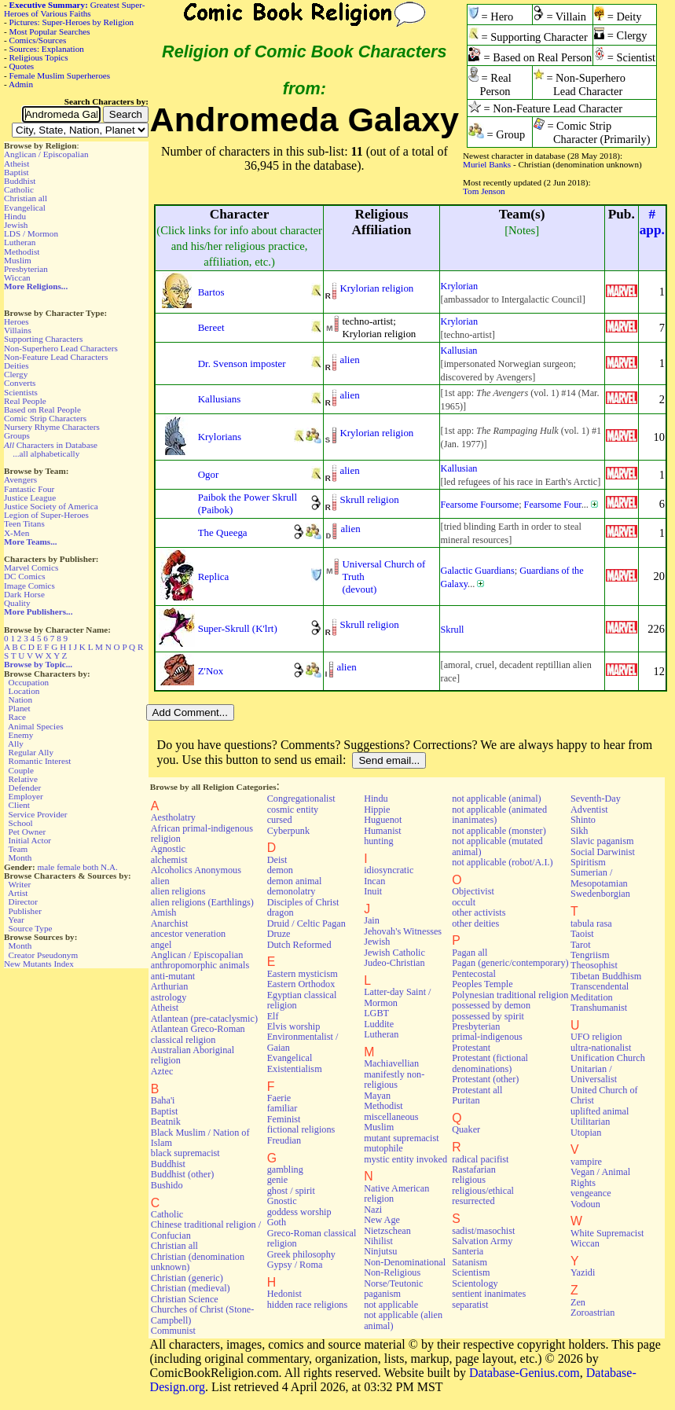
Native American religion (396, 1193)
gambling (285, 1169)
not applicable (391, 1304)
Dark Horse (24, 594)
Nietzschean (387, 1230)
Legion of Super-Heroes (46, 515)
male (46, 867)
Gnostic (282, 1200)
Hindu (15, 216)
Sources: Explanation (46, 48)
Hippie (377, 809)
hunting (378, 840)
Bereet (211, 327)
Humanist (383, 830)
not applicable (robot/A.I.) (502, 862)
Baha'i (163, 1100)
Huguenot (383, 819)
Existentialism (294, 1068)
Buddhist (19, 180)
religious (469, 1179)
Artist (18, 893)
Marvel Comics (31, 567)
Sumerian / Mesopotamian (599, 877)
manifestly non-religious (394, 1079)
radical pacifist (480, 1159)
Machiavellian (391, 1063)
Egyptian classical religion (302, 1000)
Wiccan (17, 277)
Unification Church (607, 1057)
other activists (478, 912)
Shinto (583, 819)
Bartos (211, 292)
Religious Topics (38, 57)
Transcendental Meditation (599, 991)
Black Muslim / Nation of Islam (200, 1137)
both (90, 867)
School (21, 823)
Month (20, 857)
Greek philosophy (301, 1254)
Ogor (208, 474)
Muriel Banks (487, 164)
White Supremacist (607, 1233)
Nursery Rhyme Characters (52, 426)
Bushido (167, 1185)
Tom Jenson (484, 191)
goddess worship (299, 1211)
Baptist (16, 172)
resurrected (473, 1200)
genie (277, 1179)
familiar (282, 1108)
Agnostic (168, 848)
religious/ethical (483, 1190)
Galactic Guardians (478, 570)
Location (24, 691)
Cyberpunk (288, 830)
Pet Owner (27, 831)
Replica (213, 576)
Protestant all (477, 1090)
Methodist (21, 251)
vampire (586, 1161)
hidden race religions (307, 1304)
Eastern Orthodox (301, 984)
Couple (21, 770)
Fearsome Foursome (480, 504)
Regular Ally (31, 752)
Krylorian (460, 286)
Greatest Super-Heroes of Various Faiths (74, 9)
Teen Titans (24, 523)
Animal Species (36, 726)
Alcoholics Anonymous (196, 870)
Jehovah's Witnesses (403, 931)
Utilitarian (590, 1121)
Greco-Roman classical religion (312, 1238)
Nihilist (378, 1241)
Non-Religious (392, 1272)
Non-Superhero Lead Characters (61, 348)
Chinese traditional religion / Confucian (206, 1229)
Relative (23, 779)
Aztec (162, 1071)
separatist (470, 1304)
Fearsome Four (552, 504)
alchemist (169, 859)
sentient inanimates (489, 1293)
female (68, 867)
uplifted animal (599, 1111)
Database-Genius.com (524, 1372)
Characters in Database (50, 445)
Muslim (17, 260)
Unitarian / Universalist (593, 1074)
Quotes (22, 66)
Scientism (471, 1272)
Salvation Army (482, 1241)
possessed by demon (491, 1005)
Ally (16, 743)
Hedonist (284, 1293)
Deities (16, 365)
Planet (20, 708)
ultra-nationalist (600, 1047)
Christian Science (184, 1299)
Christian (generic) (187, 1277)
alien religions (178, 891)
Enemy (21, 735)
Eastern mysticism (302, 973)
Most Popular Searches (49, 31)
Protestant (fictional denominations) (490, 1063)
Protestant (471, 1047)
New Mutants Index (39, 963)
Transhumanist (598, 1007)
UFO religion (596, 1036)
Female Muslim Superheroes (60, 75)
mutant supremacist (401, 1138)
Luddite (379, 1024)
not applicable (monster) (499, 830)
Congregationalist (301, 798)
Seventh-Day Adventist (595, 803)
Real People (25, 401)
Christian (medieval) (190, 1288)
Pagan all (469, 952)
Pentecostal (474, 973)
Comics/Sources (38, 40)
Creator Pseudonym (44, 955)
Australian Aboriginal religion (192, 1055)
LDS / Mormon (31, 233)
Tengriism (589, 954)
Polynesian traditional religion (510, 995)
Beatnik (166, 1121)
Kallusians (219, 399)
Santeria (467, 1251)
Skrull (452, 629)
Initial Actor (30, 840)
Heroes (16, 321)
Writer (19, 884)
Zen (577, 1302)
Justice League (30, 497)
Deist (277, 859)
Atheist (16, 163)
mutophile (383, 1148)
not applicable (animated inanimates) (499, 814)
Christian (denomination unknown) (197, 1261)
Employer (26, 796)
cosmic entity (293, 809)
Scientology (474, 1283)
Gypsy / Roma (295, 1264)
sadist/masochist (483, 1230)
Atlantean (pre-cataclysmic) (204, 1018)
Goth (276, 1222)
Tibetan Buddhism (605, 976)
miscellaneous (391, 1116)
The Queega (223, 532)
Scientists (21, 392)
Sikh (579, 830)
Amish (164, 912)
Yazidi (582, 1272)
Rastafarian (474, 1169)
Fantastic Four (29, 489)
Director (23, 901)
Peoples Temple (482, 984)
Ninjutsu (380, 1251)
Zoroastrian (592, 1312)
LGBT (376, 1013)
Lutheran (19, 242)
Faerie (279, 1097)
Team (18, 849)
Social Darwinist (602, 851)
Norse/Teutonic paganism (393, 1288)
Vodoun (585, 1204)
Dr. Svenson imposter (242, 363)
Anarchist (170, 923)
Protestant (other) (485, 1079)
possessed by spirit (488, 1016)
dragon (280, 912)
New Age (382, 1219)
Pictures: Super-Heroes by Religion (71, 22)
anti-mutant (173, 976)
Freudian (284, 1140)
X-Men (16, 533)
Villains (17, 330)
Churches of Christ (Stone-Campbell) (203, 1314)
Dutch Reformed (299, 944)
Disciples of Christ (303, 902)
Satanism (469, 1262)
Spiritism (588, 862)
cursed (279, 819)
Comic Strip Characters (45, 418)
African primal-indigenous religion (202, 833)
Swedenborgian (600, 893)
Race (17, 717)
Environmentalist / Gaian (303, 1041)
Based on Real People (42, 409)
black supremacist (185, 1152)
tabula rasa (591, 923)
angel (161, 944)
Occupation (29, 682)
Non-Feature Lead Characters (56, 357)
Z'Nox (211, 671)
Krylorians (219, 436)
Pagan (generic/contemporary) (510, 962)
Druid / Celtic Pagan (306, 923)
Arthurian (170, 986)
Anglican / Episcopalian (46, 154)
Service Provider (38, 814)
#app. (652, 222)
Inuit (373, 891)
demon (280, 870)
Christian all (25, 198)
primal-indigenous (487, 1036)
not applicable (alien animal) (403, 1320)
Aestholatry (173, 817)
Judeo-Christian (394, 962)
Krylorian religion (376, 288)
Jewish (16, 224)
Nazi (373, 1209)
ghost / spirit (291, 1190)
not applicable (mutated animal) (497, 846)
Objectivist (473, 891)
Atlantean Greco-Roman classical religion (198, 1034)
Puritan (465, 1100)
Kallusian (459, 350)
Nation (20, 699)
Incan (374, 881)
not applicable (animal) (496, 798)
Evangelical (25, 207)
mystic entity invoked (405, 1159)
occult (463, 902)
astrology (169, 997)
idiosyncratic (388, 870)
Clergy (16, 374)
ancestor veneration (188, 933)
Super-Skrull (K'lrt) (237, 628)
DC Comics (25, 576)
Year (16, 919)
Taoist (582, 933)
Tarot (580, 944)
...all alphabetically (46, 453)
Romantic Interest (40, 761)
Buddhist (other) (183, 1174)
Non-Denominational (405, 1262)
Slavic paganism (602, 840)
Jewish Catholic (394, 952)
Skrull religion (368, 499)
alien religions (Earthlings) (202, 902)
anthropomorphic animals (200, 965)
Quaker (466, 1129)
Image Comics (29, 585)
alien (349, 359)
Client (19, 805)
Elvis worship (294, 1026)
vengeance (590, 1193)
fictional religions (301, 1129)
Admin (21, 84)
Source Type (31, 928)
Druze (279, 933)
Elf (273, 1016)
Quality (17, 603)
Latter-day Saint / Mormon (397, 997)
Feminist (284, 1119)
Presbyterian (26, 269)
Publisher (25, 911)
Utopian (585, 1132)
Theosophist (594, 965)
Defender (25, 787)
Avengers (20, 479)
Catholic (19, 189)
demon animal (294, 881)
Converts (19, 382)
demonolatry (291, 891)
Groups (17, 435)
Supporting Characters (43, 338)
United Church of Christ (604, 1095)
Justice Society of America (51, 506)
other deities (475, 923)
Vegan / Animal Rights (600, 1177)
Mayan (377, 1095)
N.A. (109, 867)
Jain (372, 920)
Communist (173, 1330)
